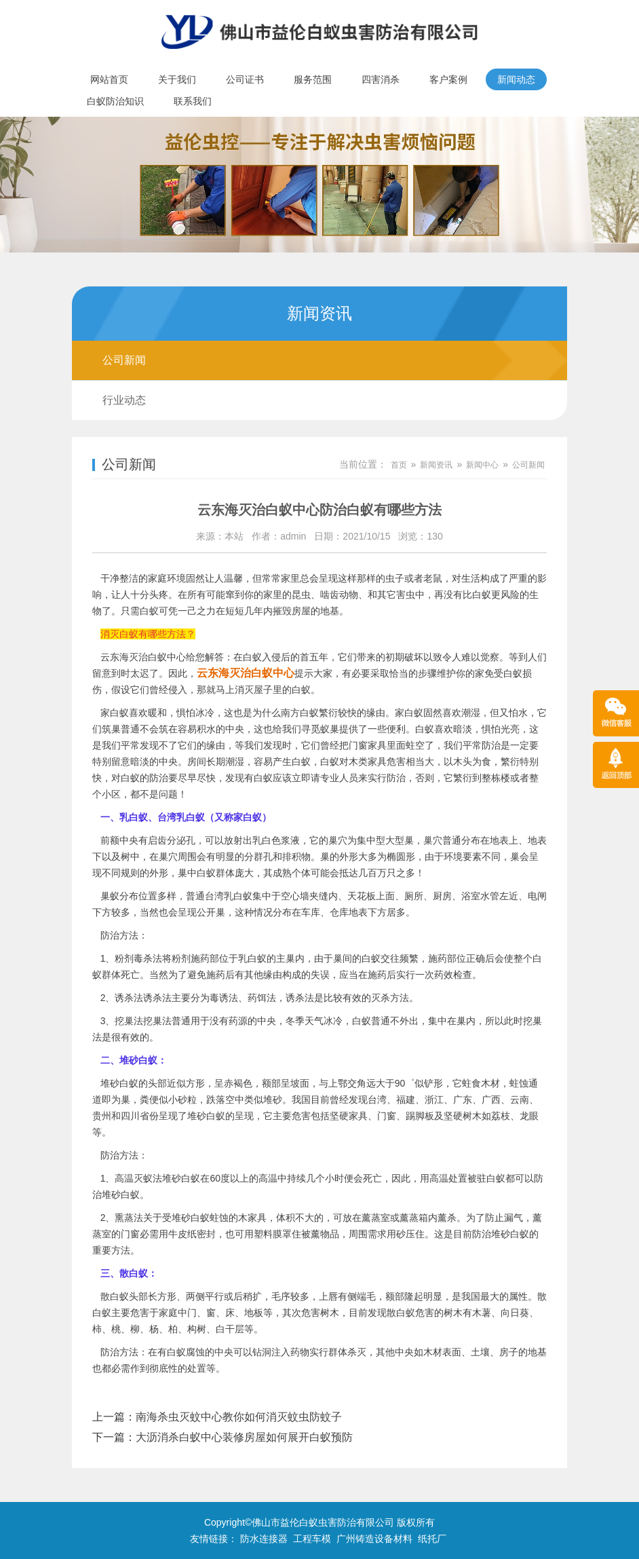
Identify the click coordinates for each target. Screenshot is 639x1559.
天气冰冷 (324, 1020)
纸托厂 (432, 1538)
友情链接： (213, 1538)
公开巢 (211, 912)
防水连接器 (264, 1538)
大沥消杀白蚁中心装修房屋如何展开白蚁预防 (244, 1437)
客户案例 (448, 79)
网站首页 (109, 79)
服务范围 (313, 79)
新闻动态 (516, 79)
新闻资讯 (436, 465)
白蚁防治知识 (115, 101)
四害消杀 (381, 79)
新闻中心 (482, 465)
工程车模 (312, 1538)
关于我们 (177, 79)
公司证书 (245, 79)
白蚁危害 (415, 1312)
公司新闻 (124, 360)
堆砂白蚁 (121, 1194)
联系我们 (193, 101)
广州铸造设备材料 (374, 1538)
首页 (399, 465)
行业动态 (124, 400)
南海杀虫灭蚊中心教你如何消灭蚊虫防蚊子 (239, 1417)
